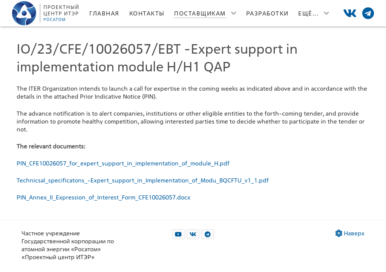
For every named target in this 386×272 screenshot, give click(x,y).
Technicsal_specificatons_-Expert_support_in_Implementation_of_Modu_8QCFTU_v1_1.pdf (143, 180)
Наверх (350, 233)
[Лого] (46, 13)
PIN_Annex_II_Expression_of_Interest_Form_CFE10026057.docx (103, 197)
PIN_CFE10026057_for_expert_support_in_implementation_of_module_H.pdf (123, 163)
